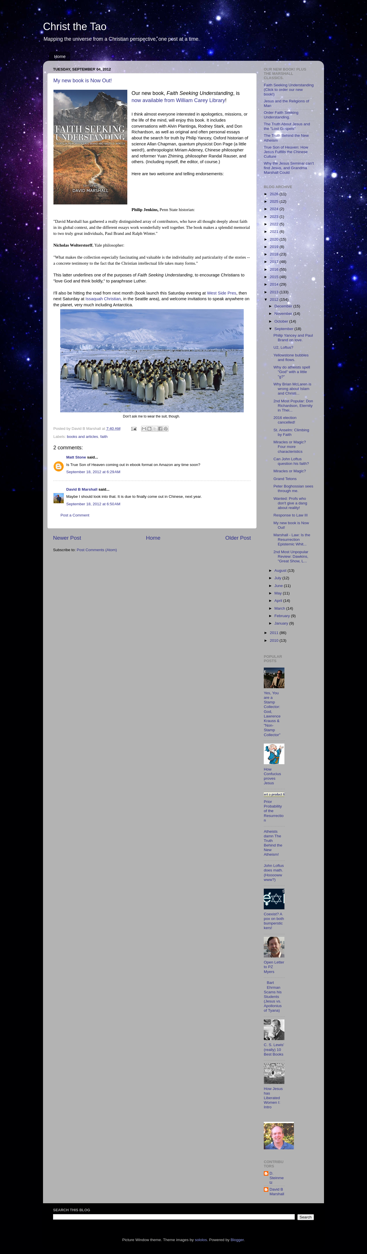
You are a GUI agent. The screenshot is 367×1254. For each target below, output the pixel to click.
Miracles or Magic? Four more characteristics (290, 446)
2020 (275, 239)
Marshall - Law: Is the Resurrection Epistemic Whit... (292, 539)
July (278, 578)
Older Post (238, 538)
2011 (275, 633)
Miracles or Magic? (290, 471)
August (281, 570)
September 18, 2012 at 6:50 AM (93, 504)
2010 (275, 640)
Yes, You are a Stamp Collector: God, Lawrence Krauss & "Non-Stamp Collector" (272, 714)
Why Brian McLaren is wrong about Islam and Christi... (292, 388)
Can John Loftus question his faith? (291, 461)
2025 (275, 201)
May (278, 593)
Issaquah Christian (103, 299)
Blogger (237, 1240)
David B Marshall (81, 489)
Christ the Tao (74, 26)
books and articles (82, 436)
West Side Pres (221, 293)
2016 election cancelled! (285, 420)
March (280, 608)
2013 (275, 292)
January (281, 623)
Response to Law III (291, 515)
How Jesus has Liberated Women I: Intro (273, 1098)
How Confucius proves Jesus (272, 776)
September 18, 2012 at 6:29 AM (93, 472)
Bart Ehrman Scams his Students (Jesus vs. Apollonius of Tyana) (273, 996)
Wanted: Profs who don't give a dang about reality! (290, 503)
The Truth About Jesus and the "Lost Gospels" (287, 126)
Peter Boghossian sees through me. (293, 488)
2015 (275, 277)
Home (60, 56)
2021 (275, 231)
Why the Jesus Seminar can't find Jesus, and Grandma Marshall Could (289, 168)
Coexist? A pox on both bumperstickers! (274, 921)
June (279, 586)
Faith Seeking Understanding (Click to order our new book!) (289, 89)
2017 (275, 262)
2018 (275, 254)
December (283, 306)
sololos (201, 1240)
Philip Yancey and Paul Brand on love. (293, 337)
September (284, 329)
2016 (275, 269)
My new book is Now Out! (82, 80)
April (278, 600)
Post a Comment (74, 515)
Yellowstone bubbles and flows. (291, 357)
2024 (275, 209)
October (281, 321)
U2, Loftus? (283, 347)
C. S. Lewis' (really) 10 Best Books (274, 1049)
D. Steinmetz (277, 1178)
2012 (275, 299)
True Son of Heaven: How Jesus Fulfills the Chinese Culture (286, 152)
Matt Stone (76, 457)
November (283, 313)
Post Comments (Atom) (97, 550)
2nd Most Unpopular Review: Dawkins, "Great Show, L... (291, 556)
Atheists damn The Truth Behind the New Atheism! (273, 843)
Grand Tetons (285, 479)
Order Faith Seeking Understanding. (281, 114)
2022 (275, 224)
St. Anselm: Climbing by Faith (291, 432)
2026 (275, 194)
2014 (275, 284)
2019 (275, 247)
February (282, 616)
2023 (275, 216)
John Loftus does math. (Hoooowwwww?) (274, 872)
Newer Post (67, 538)
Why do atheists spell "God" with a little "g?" (292, 372)
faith (104, 436)
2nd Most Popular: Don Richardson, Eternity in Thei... (293, 405)
